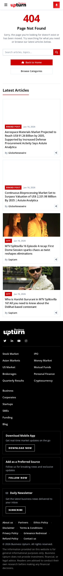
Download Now (20, 448)
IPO (36, 353)
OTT (8, 240)
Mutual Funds (42, 367)
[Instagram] (26, 340)
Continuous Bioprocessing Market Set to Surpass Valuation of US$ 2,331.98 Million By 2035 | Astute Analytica (30, 196)
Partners (23, 522)
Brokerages (9, 374)
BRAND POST (13, 126)
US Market (9, 367)
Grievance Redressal (35, 533)
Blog (5, 424)
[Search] (28, 52)
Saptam (12, 259)
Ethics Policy (41, 522)
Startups (8, 404)
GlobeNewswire (17, 152)
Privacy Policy (10, 533)
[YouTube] (19, 340)
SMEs (6, 410)
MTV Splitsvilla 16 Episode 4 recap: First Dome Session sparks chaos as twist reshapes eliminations (29, 249)
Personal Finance (44, 374)
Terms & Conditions (31, 527)
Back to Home (32, 62)
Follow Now (18, 477)
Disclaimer (8, 527)
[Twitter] (5, 340)
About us (8, 522)
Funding (7, 417)
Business (8, 390)
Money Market (43, 360)
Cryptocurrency (43, 380)
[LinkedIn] (12, 340)
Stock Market (11, 353)
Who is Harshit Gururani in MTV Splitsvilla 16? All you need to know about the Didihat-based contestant (31, 303)
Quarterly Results (13, 380)
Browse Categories (31, 71)
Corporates (9, 397)
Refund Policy (10, 538)
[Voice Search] (56, 5)
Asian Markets (11, 360)
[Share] (56, 153)
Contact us (30, 538)
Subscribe (16, 510)
